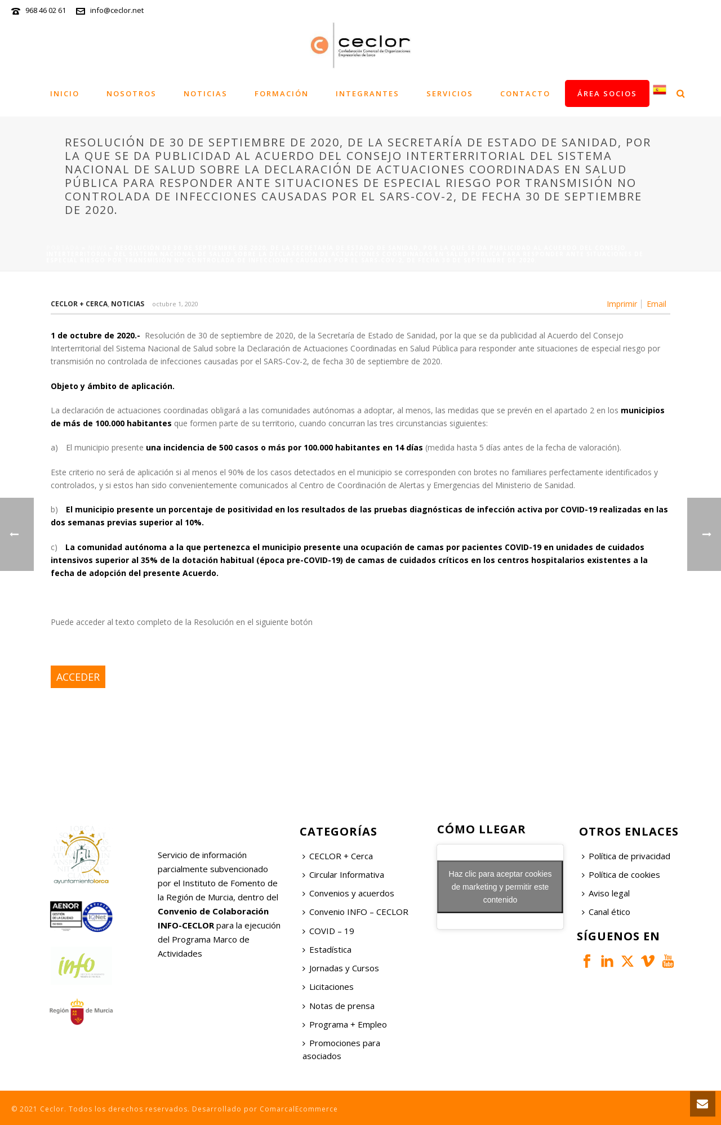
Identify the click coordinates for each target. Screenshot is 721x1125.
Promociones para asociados (341, 1049)
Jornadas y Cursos (340, 968)
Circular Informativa (343, 874)
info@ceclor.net (117, 10)
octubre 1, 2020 (175, 304)
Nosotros (131, 93)
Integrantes (367, 93)
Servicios (449, 93)
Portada (62, 248)
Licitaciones (328, 986)
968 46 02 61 (45, 10)
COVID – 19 (328, 930)
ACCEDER (78, 677)
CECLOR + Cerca (337, 855)
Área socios (607, 93)
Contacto (525, 93)
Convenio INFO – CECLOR (355, 911)
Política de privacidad (626, 855)
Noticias (206, 93)
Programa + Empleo (344, 1024)
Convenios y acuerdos (348, 893)
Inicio (64, 93)
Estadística (326, 949)
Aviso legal (606, 893)
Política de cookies (621, 874)
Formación (282, 93)
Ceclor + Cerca (79, 304)
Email (656, 304)
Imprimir (622, 304)
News (97, 248)
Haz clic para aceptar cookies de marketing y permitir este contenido (500, 886)
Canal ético (606, 911)
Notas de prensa (338, 1005)
